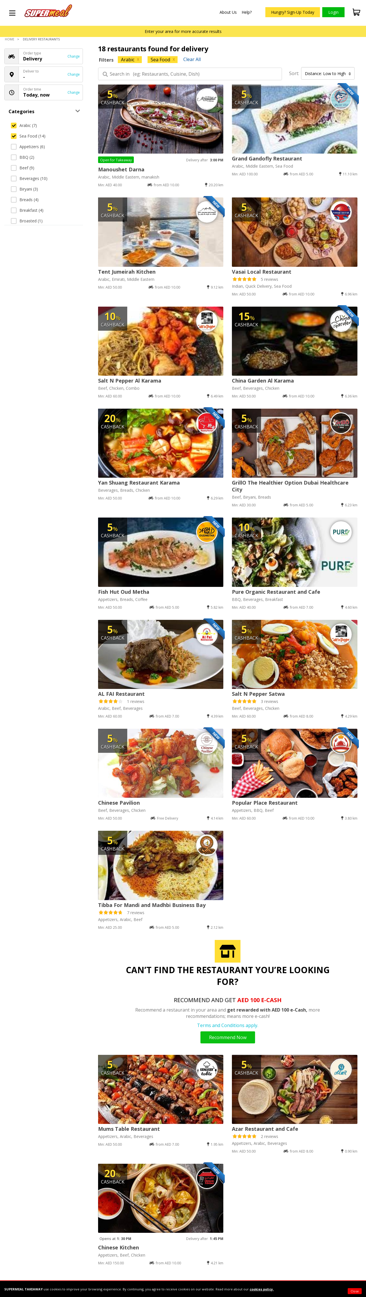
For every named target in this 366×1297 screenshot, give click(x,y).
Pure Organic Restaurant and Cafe (276, 591)
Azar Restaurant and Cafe (265, 1128)
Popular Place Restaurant (265, 802)
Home (9, 39)
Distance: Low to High (328, 73)
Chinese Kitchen (118, 1247)
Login (333, 12)
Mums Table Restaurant (129, 1128)
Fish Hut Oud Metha (123, 591)
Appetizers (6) (28, 146)
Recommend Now (227, 1037)
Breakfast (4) (27, 210)
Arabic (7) (24, 125)
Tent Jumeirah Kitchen (127, 271)
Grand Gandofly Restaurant (267, 158)
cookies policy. (262, 1289)
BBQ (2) (22, 157)
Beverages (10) (29, 178)
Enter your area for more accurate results (183, 31)
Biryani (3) (24, 189)
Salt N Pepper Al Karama (129, 380)
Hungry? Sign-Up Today (292, 12)
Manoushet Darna (121, 169)
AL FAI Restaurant (121, 693)
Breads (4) (25, 199)
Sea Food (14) (28, 136)
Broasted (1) (27, 221)
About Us (228, 12)
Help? (247, 12)
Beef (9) (22, 168)
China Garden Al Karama (263, 380)
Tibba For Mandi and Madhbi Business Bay (152, 905)
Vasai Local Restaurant (261, 271)
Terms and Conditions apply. (227, 1025)
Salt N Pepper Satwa (258, 693)
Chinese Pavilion (119, 802)
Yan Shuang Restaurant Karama (139, 482)
